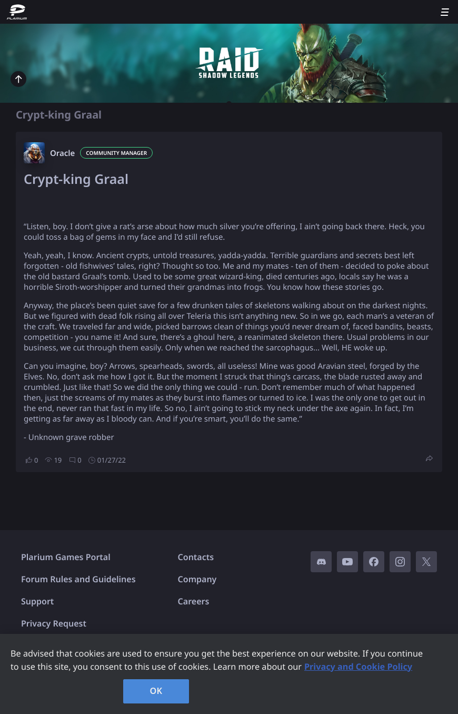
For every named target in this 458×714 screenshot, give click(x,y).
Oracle (62, 153)
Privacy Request (53, 623)
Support (37, 601)
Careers (194, 601)
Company (197, 579)
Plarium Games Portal (66, 557)
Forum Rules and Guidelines (78, 579)
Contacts (196, 557)
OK (156, 691)
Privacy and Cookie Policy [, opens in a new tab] (358, 666)
